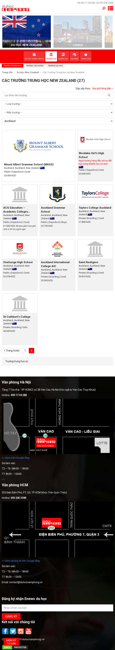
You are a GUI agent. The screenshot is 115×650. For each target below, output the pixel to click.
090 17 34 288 (88, 3)
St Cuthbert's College (16, 316)
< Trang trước (12, 350)
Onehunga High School (18, 262)
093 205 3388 (106, 3)
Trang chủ (7, 72)
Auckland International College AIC (55, 264)
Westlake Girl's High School (91, 155)
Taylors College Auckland (95, 207)
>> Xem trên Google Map (16, 457)
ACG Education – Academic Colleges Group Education (15, 210)
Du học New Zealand (28, 72)
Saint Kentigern (88, 262)
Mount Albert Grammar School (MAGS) (29, 164)
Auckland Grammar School (53, 209)
